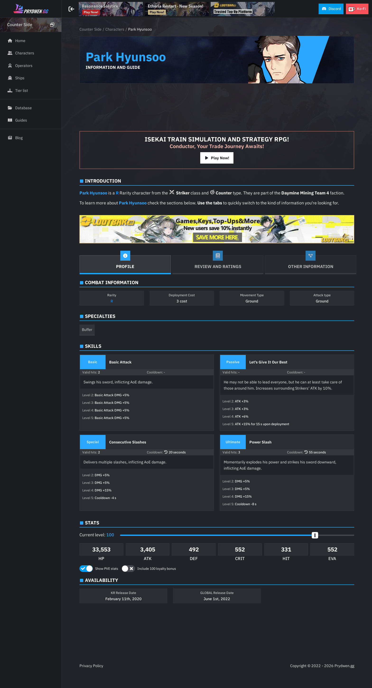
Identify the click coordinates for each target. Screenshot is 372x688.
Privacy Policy (91, 665)
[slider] (315, 535)
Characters (114, 29)
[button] (331, 9)
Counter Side (90, 29)
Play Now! (217, 158)
